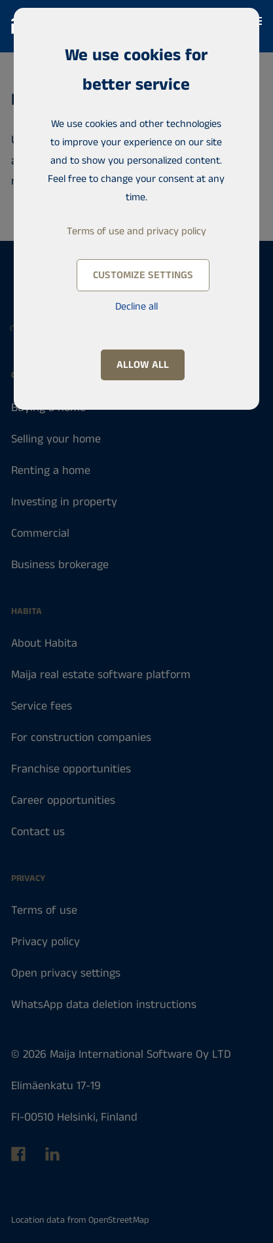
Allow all (143, 364)
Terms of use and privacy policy (136, 231)
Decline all (136, 306)
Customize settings (143, 275)
